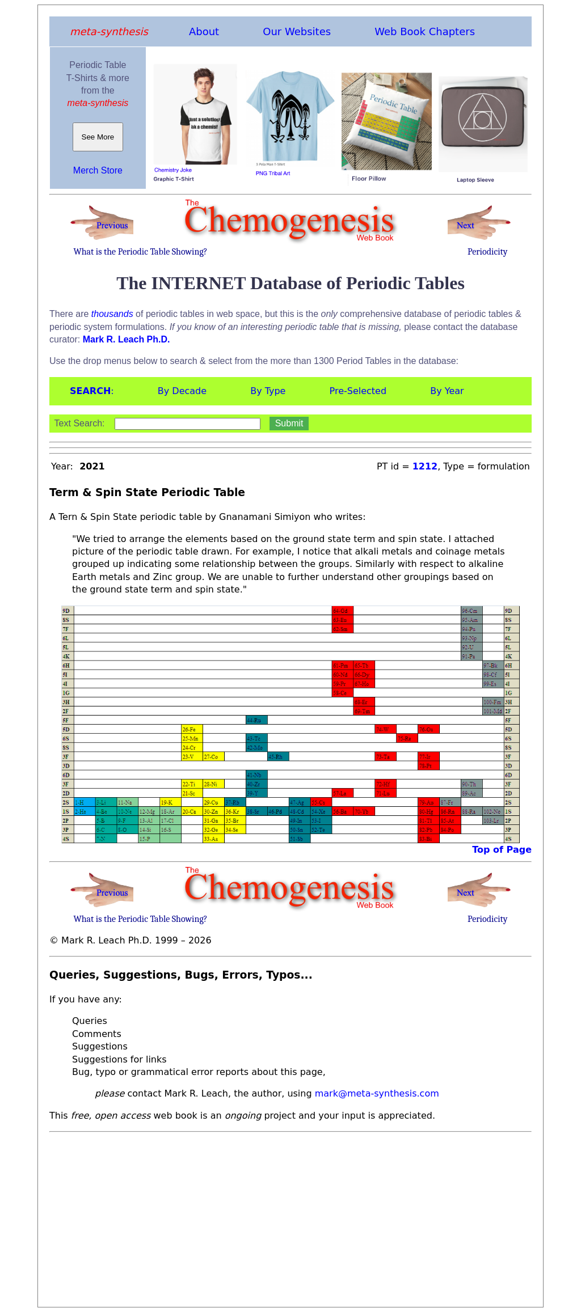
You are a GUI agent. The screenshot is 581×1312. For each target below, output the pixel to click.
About (204, 31)
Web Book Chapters (424, 31)
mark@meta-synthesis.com (377, 1093)
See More (98, 137)
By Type (267, 391)
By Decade (182, 391)
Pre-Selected (358, 391)
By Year (447, 391)
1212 (425, 466)
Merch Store (98, 170)
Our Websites (297, 31)
